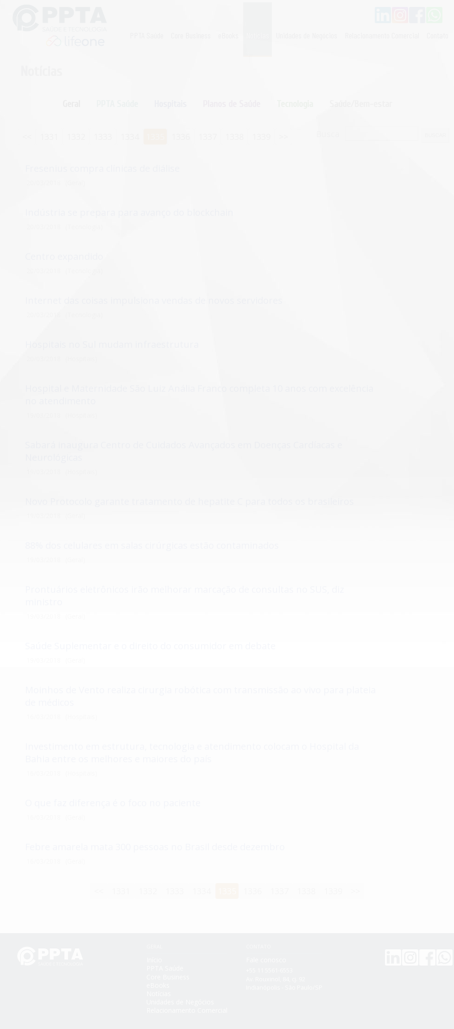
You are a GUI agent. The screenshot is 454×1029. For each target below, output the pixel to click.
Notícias (257, 35)
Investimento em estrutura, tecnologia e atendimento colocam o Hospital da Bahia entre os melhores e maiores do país (192, 752)
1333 (103, 136)
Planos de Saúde (231, 104)
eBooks (228, 35)
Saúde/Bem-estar (360, 104)
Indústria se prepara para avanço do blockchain (129, 212)
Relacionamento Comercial (382, 35)
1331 (49, 136)
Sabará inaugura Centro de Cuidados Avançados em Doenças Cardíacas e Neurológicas (183, 451)
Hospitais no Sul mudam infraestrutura (112, 344)
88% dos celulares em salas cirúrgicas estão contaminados (152, 545)
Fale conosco (266, 959)
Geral (71, 104)
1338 (234, 136)
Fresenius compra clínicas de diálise (102, 168)
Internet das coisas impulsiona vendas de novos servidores (154, 300)
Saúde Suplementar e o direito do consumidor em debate (150, 646)
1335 (155, 136)
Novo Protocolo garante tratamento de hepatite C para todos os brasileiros (189, 501)
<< (27, 136)
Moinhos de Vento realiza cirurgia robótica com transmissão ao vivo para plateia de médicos (200, 696)
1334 (129, 136)
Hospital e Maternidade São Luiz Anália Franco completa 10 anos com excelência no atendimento (199, 394)
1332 (76, 136)
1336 (180, 136)
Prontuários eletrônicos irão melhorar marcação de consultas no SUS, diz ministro (184, 595)
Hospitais (170, 104)
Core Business (191, 35)
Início (154, 959)
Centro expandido (64, 256)
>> (283, 136)
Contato (437, 35)
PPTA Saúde (147, 35)
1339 (261, 136)
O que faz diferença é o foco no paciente (113, 803)
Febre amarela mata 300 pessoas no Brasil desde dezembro (155, 847)
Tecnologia (295, 104)
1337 (207, 136)
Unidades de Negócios (306, 35)
